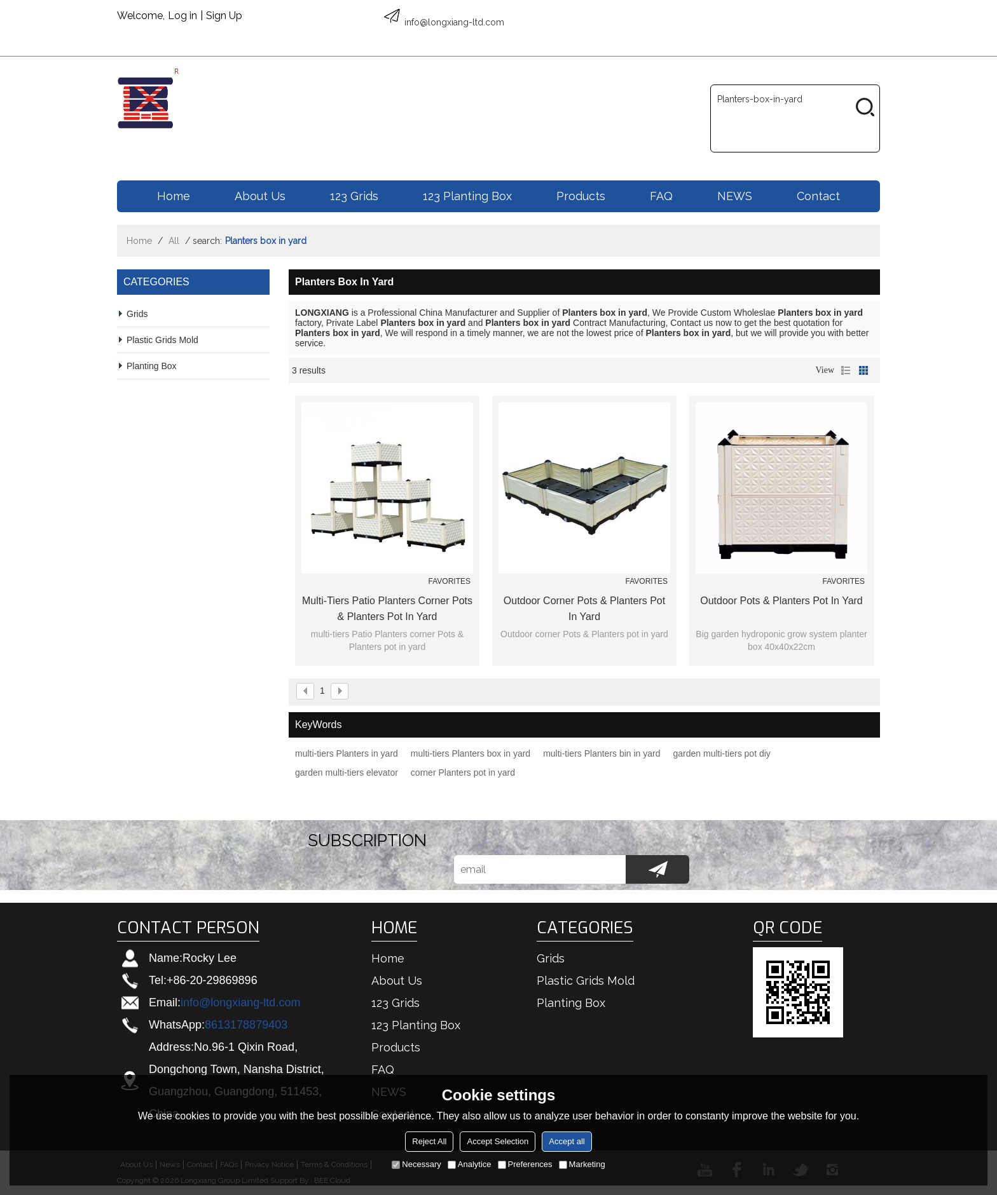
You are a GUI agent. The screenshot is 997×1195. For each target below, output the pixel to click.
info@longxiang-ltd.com (240, 1002)
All (173, 241)
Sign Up (224, 16)
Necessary (416, 1164)
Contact (818, 196)
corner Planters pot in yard (463, 772)
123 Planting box (467, 196)
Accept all (566, 1141)
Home (173, 196)
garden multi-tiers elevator (346, 772)
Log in (182, 16)
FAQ (661, 196)
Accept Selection (497, 1141)
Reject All (429, 1141)
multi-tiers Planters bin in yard (601, 753)
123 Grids (354, 196)
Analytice (470, 1164)
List (845, 370)
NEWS (734, 196)
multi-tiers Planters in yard (346, 753)
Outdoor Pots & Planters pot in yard (781, 600)
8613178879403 (246, 1024)
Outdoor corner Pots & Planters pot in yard (584, 608)
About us (260, 196)
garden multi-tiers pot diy (722, 753)
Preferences (525, 1164)
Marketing (582, 1164)
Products (580, 196)
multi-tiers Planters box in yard (470, 753)
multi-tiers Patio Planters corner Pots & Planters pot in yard (387, 608)
